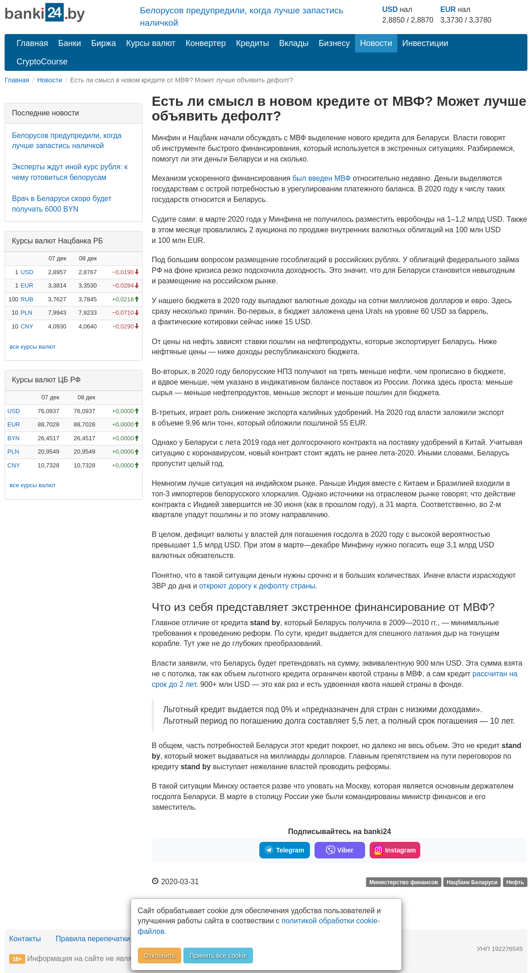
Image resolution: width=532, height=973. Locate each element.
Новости (376, 43)
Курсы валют (150, 43)
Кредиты (252, 43)
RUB (27, 299)
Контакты (25, 939)
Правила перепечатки (93, 939)
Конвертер (206, 43)
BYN (13, 438)
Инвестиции (425, 43)
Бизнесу (334, 43)
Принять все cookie (218, 955)
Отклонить (160, 955)
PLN (26, 312)
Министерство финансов (403, 882)
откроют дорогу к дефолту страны (257, 586)
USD (390, 9)
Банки (69, 43)
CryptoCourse (42, 61)
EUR (448, 9)
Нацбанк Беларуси (472, 882)
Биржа (103, 43)
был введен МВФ (321, 178)
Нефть (515, 882)
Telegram (284, 850)
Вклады (294, 43)
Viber (340, 850)
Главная (32, 43)
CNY (27, 326)
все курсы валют (33, 346)
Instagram (395, 850)
